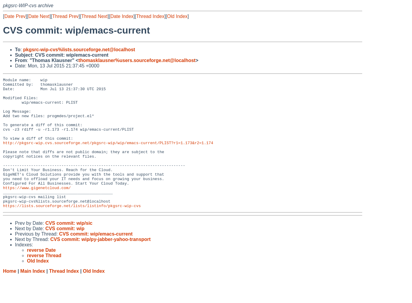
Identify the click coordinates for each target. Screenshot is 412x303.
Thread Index (150, 16)
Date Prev (14, 16)
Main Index (32, 297)
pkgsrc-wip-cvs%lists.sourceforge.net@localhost (79, 49)
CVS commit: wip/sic (68, 249)
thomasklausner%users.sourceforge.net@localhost (137, 60)
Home (9, 297)
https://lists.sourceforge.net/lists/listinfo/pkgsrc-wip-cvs (72, 231)
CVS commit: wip (64, 254)
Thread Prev (65, 16)
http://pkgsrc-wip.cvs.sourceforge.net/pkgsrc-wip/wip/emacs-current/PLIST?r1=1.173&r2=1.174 (108, 156)
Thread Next (94, 16)
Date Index (121, 16)
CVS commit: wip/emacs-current (95, 260)
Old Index (177, 16)
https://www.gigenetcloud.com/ (37, 210)
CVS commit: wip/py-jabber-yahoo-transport (100, 265)
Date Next (38, 16)
